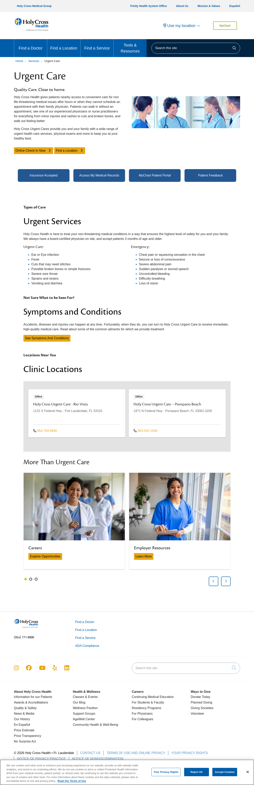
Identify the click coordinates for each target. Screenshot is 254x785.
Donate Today (200, 697)
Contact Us (90, 753)
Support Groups (84, 713)
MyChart (225, 25)
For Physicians (142, 713)
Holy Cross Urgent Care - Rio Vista (60, 404)
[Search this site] (195, 48)
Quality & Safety (25, 708)
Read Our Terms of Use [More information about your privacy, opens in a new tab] (72, 783)
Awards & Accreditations (31, 702)
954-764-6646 (45, 430)
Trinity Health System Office (148, 6)
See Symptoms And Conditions (47, 338)
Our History (22, 719)
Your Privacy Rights (189, 753)
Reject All (196, 773)
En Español (22, 724)
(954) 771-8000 (24, 637)
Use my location (179, 25)
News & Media (24, 713)
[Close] (247, 774)
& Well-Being (108, 724)
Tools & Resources (130, 46)
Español (234, 6)
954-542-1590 (145, 430)
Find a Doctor (30, 44)
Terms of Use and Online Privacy (136, 753)
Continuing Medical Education (153, 697)
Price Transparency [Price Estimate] (27, 736)
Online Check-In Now (33, 150)
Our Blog (79, 702)
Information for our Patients (33, 697)
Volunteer (197, 713)
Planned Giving (201, 702)
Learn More (144, 556)
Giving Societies (202, 708)
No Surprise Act (25, 741)
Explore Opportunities (45, 556)
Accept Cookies (225, 773)
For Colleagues (142, 719)
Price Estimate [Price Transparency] (24, 730)
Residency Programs (146, 708)
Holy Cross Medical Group (34, 6)
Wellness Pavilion (85, 708)
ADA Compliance (87, 645)
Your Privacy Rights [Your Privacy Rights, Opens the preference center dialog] (166, 773)
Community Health (86, 724)
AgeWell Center (84, 719)
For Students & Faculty (148, 702)
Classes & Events (85, 697)
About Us (182, 6)
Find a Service (97, 44)
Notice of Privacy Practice (41, 758)
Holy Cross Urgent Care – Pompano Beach (167, 404)
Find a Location (64, 44)
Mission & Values (208, 6)
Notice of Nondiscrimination (97, 758)
